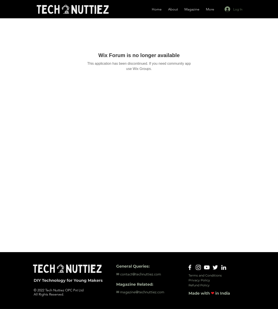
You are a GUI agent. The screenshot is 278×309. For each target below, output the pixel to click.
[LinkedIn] (223, 267)
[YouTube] (206, 267)
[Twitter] (215, 267)
